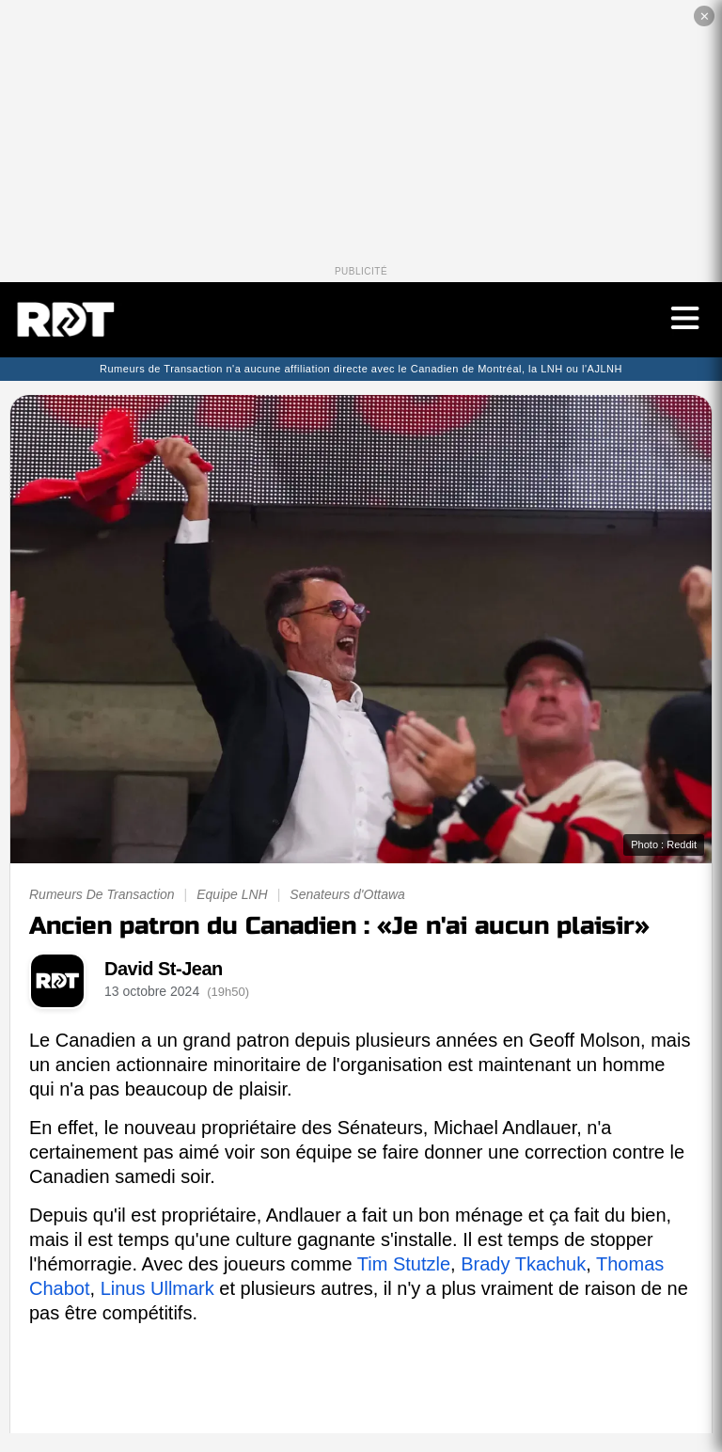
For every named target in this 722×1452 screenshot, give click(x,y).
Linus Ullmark (157, 1288)
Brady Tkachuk (523, 1264)
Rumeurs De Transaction (102, 894)
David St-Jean (163, 968)
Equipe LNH (232, 894)
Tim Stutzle (403, 1264)
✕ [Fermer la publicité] (704, 16)
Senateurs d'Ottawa (347, 894)
